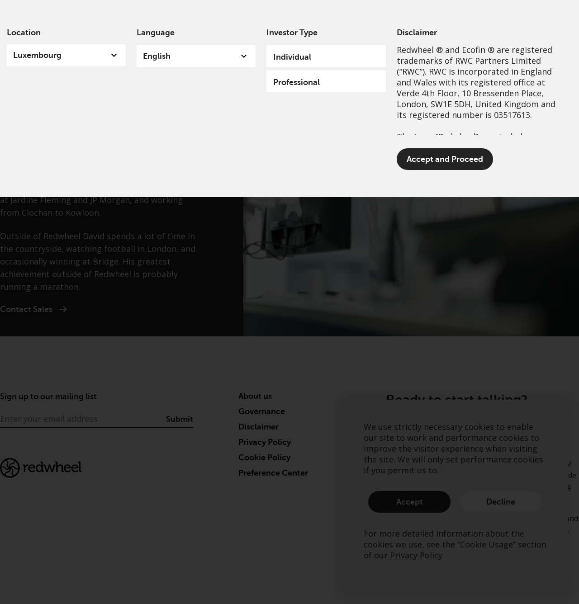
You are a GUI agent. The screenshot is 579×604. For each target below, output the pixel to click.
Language (156, 32)
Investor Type (292, 32)
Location (24, 32)
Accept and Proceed (445, 159)
